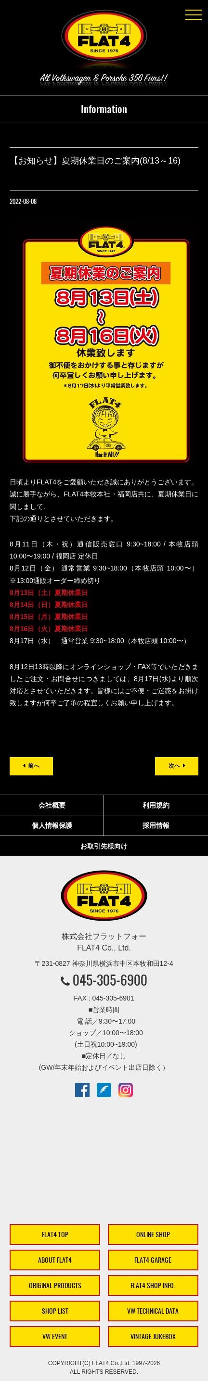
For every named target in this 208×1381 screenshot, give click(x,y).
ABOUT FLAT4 (55, 1260)
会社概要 (52, 805)
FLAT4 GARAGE (152, 1260)
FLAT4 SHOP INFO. (152, 1285)
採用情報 (156, 825)
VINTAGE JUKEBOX (153, 1336)
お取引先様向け (104, 846)
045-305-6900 (110, 980)
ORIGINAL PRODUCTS (55, 1285)
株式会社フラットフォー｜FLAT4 (104, 41)
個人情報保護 (52, 825)
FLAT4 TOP (55, 1234)
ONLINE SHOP (153, 1234)
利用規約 (156, 805)
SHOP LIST (55, 1311)
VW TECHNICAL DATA (153, 1311)
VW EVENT (54, 1336)
